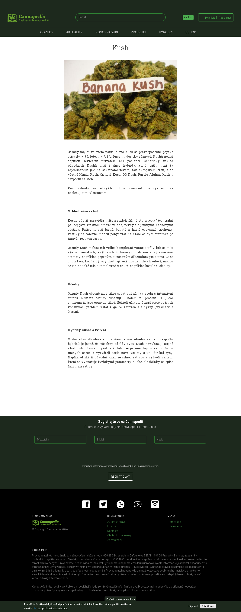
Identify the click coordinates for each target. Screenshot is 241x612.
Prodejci (138, 32)
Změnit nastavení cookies (120, 599)
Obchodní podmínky (119, 535)
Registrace (225, 17)
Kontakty (112, 530)
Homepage (174, 521)
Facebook (86, 504)
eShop (190, 32)
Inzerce (111, 526)
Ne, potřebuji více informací (53, 608)
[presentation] (120, 455)
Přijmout (193, 606)
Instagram (155, 504)
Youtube (137, 504)
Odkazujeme (175, 526)
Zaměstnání (114, 539)
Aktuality (74, 32)
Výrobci (166, 32)
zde (34, 608)
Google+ (120, 504)
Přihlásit (210, 17)
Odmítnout (208, 606)
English (188, 17)
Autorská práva (116, 521)
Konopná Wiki (106, 32)
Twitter (103, 504)
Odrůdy (46, 32)
